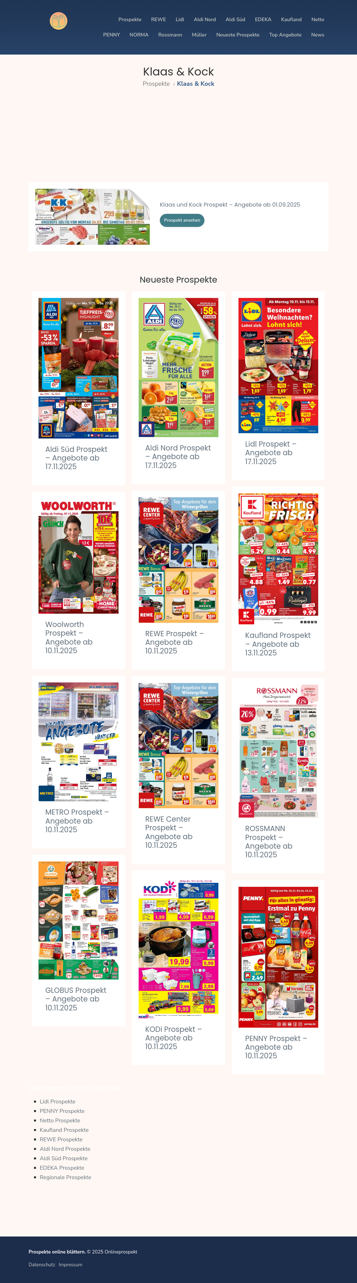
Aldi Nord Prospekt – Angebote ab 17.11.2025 (178, 456)
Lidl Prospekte (57, 1101)
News (317, 34)
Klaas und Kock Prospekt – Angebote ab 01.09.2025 (230, 205)
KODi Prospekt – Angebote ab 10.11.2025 (173, 1038)
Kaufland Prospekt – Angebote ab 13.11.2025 (278, 644)
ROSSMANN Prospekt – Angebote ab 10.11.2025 (269, 842)
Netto (318, 19)
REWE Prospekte (61, 1139)
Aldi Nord (205, 19)
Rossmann (170, 34)
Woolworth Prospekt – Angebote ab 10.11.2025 (69, 638)
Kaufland (291, 19)
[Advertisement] (178, 140)
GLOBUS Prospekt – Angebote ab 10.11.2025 (75, 999)
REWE (158, 19)
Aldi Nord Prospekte (65, 1149)
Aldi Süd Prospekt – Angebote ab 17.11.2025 (76, 458)
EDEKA (263, 19)
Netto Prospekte (60, 1120)
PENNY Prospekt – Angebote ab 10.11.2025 (276, 1047)
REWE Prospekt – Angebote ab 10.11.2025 (174, 642)
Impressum (70, 1265)
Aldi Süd (235, 19)
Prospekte (130, 19)
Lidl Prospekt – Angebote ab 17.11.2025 (271, 452)
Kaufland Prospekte (64, 1130)
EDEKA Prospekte (62, 1168)
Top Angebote (285, 34)
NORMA (139, 34)
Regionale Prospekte (65, 1177)
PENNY (111, 34)
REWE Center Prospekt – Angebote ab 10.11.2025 (169, 832)
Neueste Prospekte (238, 34)
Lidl (180, 19)
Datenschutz (41, 1265)
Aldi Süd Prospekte (64, 1158)
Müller (199, 34)
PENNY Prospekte (62, 1111)
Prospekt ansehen (182, 220)
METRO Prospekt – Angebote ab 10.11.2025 (77, 820)
